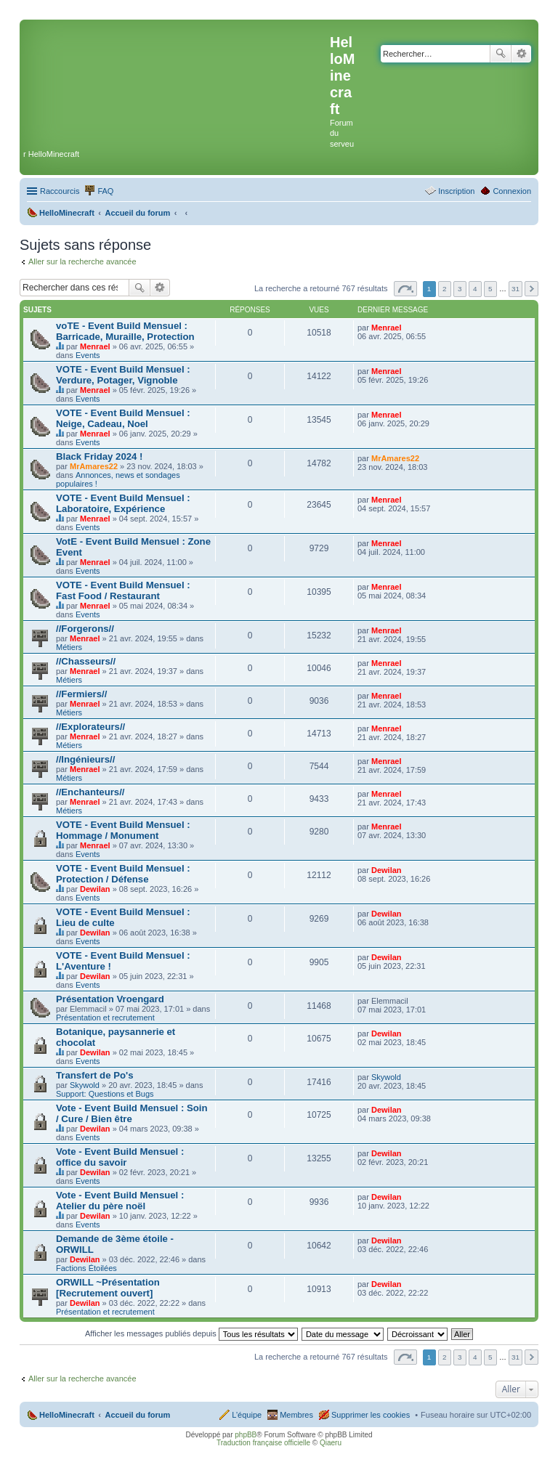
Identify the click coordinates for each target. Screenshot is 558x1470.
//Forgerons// (85, 628)
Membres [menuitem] (296, 1414)
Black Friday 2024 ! (99, 456)
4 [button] (475, 289)
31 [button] (515, 289)
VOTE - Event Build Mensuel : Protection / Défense (123, 874)
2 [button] (444, 289)
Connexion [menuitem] (512, 191)
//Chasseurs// (86, 661)
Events (88, 355)
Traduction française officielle (263, 1443)
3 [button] (460, 289)
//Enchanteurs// (90, 792)
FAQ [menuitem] (105, 191)
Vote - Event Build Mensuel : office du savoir (120, 1157)
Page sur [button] (405, 288)
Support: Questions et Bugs (105, 1093)
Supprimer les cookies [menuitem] (370, 1414)
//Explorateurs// (90, 726)
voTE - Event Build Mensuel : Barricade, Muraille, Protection (125, 331)
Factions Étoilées (86, 1268)
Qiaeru (330, 1443)
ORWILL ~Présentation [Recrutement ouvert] (108, 1288)
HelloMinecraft (66, 1414)
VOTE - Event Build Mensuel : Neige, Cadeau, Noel (123, 418)
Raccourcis (59, 191)
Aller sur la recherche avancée (82, 261)
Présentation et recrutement (105, 1017)
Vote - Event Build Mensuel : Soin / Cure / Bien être (132, 1113)
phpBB (245, 1435)
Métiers (69, 647)
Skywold (85, 1085)
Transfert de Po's (94, 1075)
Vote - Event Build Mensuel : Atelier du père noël (120, 1200)
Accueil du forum (137, 1414)
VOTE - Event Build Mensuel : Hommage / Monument (123, 830)
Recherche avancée (521, 53)
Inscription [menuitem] (456, 191)
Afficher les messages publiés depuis (191, 1333)
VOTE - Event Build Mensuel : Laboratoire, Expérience (123, 503)
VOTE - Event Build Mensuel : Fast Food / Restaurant (123, 590)
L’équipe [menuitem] (247, 1414)
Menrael (95, 346)
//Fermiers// (81, 694)
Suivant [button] (531, 288)
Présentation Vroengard (110, 999)
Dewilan (95, 889)
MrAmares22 (94, 466)
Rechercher (501, 53)
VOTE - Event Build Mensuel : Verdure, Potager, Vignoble (123, 375)
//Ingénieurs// (85, 759)
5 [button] (490, 289)
